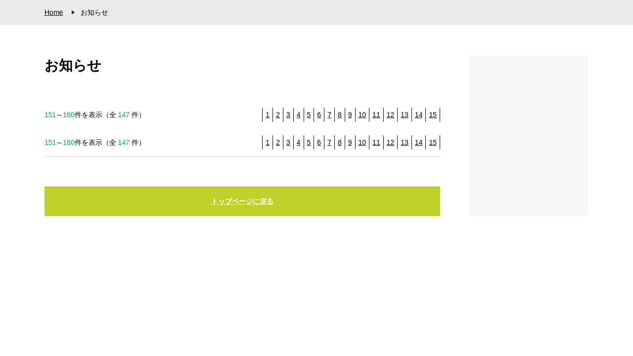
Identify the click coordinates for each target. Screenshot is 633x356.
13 (404, 115)
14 (419, 115)
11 (376, 115)
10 (362, 115)
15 (433, 115)
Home (54, 12)
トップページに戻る (242, 201)
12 (391, 115)
